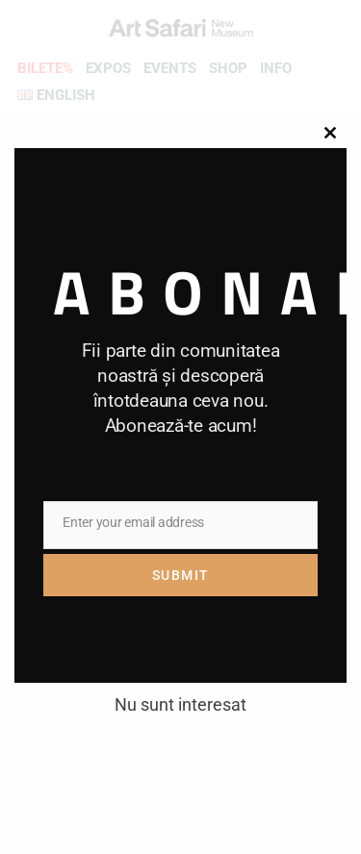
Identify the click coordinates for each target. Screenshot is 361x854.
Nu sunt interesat (180, 704)
